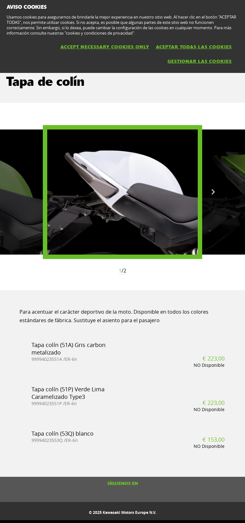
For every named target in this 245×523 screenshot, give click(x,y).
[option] (122, 192)
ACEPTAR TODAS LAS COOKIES (194, 47)
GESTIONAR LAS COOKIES (200, 61)
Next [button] (213, 192)
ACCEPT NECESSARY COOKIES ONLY (104, 47)
